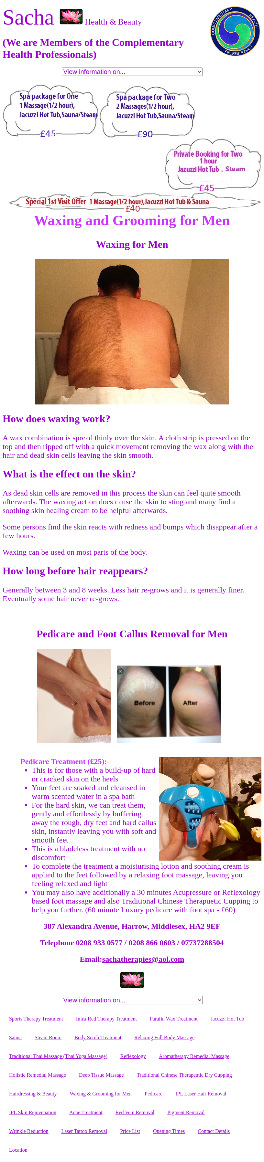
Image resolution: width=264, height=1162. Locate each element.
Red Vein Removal (135, 1112)
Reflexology (133, 1056)
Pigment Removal (185, 1112)
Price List (130, 1131)
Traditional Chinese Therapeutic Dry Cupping (184, 1075)
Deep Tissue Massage (101, 1075)
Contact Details (214, 1131)
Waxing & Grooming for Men (101, 1093)
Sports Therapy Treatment (36, 1018)
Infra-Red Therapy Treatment (106, 1018)
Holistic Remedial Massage (37, 1075)
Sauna (15, 1037)
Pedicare (153, 1093)
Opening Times (169, 1131)
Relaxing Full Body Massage (164, 1037)
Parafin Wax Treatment (174, 1018)
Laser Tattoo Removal (84, 1131)
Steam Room (48, 1037)
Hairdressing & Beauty (33, 1093)
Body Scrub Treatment (97, 1037)
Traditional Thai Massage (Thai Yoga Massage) (58, 1056)
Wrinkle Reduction (29, 1131)
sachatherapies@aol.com (143, 959)
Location (18, 1150)
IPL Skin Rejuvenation (32, 1112)
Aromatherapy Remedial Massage (194, 1056)
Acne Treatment (86, 1112)
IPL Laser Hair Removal (200, 1093)
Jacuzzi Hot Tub (227, 1018)
